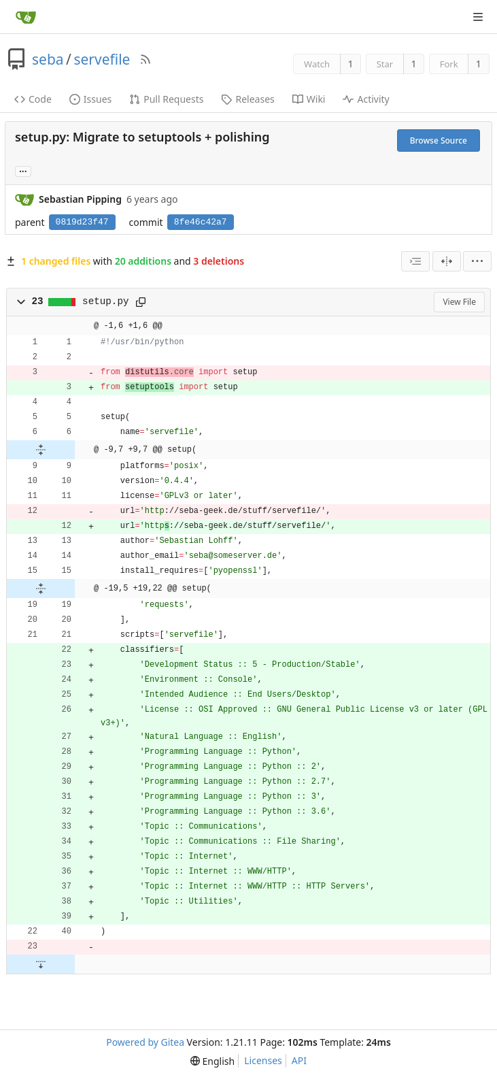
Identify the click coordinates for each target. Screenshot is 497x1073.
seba (48, 59)
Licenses (263, 1060)
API (299, 1060)
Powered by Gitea (145, 1042)
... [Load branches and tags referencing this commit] (23, 170)
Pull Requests (166, 99)
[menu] (477, 261)
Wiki (309, 99)
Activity (366, 99)
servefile (101, 59)
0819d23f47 (82, 222)
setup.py (105, 301)
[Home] (26, 17)
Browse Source (438, 140)
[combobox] (415, 261)
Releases (247, 99)
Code (33, 99)
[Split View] (446, 261)
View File (459, 302)
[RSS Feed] (145, 59)
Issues (90, 99)
